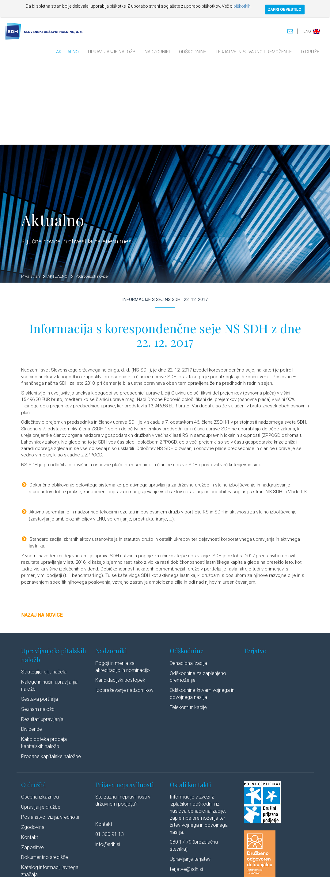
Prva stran (33, 192)
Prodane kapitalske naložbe (51, 672)
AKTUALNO (67, 52)
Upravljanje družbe (40, 723)
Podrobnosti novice (91, 192)
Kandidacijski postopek (120, 596)
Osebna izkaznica (40, 713)
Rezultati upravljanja (42, 635)
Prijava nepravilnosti (124, 700)
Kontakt (29, 753)
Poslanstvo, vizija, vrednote (50, 733)
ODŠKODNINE (192, 52)
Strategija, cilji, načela (43, 588)
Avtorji (236, 866)
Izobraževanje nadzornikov (124, 606)
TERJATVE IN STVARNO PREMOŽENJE (253, 52)
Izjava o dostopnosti (209, 866)
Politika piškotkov (171, 866)
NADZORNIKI (157, 52)
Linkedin (257, 866)
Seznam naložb (38, 625)
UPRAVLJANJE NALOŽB (111, 52)
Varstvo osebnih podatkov (129, 866)
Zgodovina (32, 743)
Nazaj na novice (42, 531)
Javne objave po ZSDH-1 (48, 800)
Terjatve (255, 567)
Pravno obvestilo (88, 866)
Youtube (282, 866)
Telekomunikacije (188, 624)
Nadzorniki (111, 567)
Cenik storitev (35, 811)
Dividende (31, 645)
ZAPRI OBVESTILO (285, 9)
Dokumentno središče (44, 773)
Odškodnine (186, 567)
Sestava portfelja (39, 615)
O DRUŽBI (311, 52)
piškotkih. (242, 6)
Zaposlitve (32, 763)
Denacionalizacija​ (188, 579)
